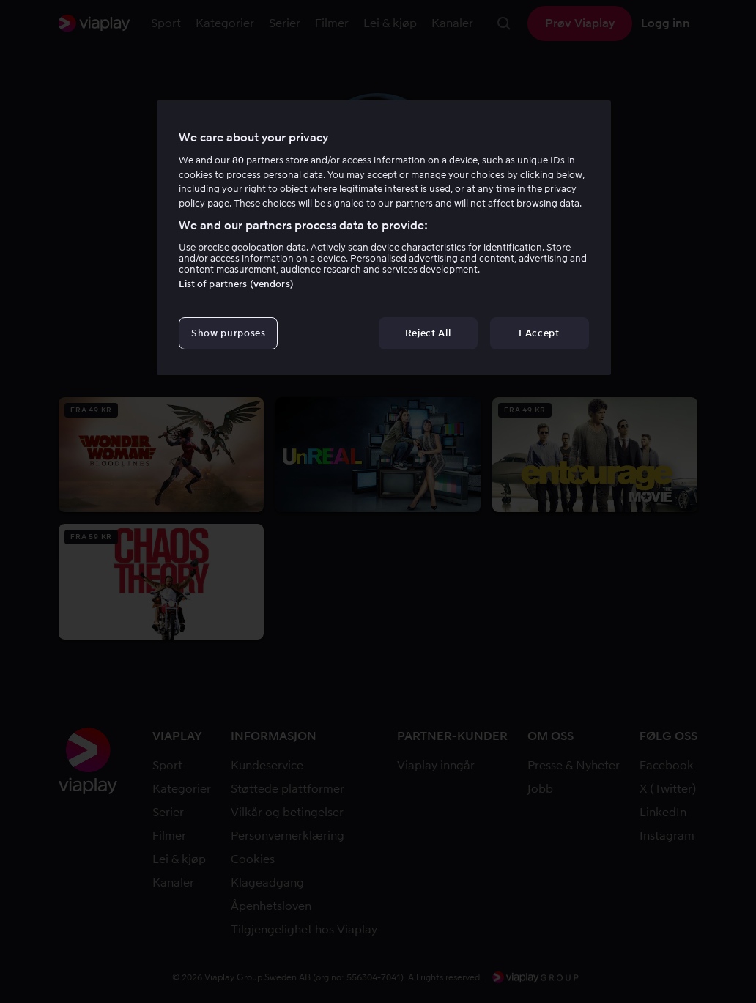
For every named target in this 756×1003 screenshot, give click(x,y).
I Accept (539, 332)
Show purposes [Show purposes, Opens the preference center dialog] (228, 332)
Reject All (428, 332)
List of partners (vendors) (236, 283)
